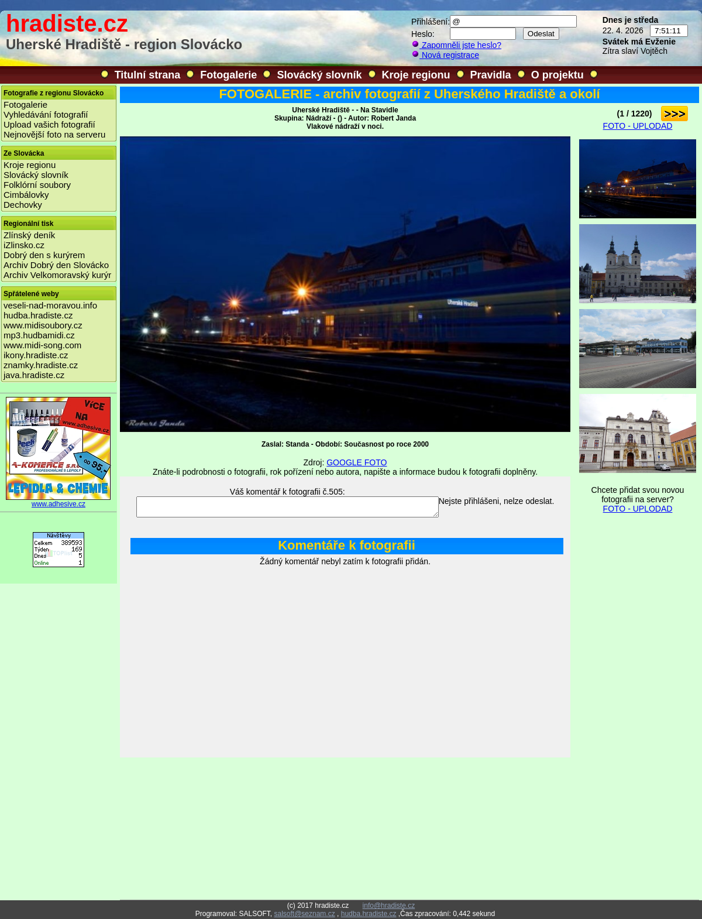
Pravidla (490, 75)
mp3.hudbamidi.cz (39, 335)
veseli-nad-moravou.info (50, 305)
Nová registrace (445, 55)
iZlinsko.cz (24, 245)
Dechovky (23, 205)
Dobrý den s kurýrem (44, 255)
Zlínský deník (29, 235)
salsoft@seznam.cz (304, 914)
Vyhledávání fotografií (46, 114)
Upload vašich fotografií (49, 124)
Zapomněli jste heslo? (456, 45)
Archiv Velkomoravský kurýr (57, 275)
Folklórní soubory (37, 185)
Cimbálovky (26, 195)
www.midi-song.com (42, 345)
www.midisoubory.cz (43, 325)
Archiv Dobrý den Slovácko (56, 265)
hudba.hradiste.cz (38, 315)
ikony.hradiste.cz (36, 355)
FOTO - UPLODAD (638, 126)
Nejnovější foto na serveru (54, 134)
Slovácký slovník (319, 75)
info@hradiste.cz (389, 905)
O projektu (557, 75)
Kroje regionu (416, 75)
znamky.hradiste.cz (41, 365)
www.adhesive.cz (58, 500)
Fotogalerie (228, 75)
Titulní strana (148, 75)
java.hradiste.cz (34, 375)
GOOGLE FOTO (356, 462)
